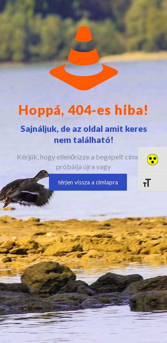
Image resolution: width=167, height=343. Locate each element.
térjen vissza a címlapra (88, 182)
